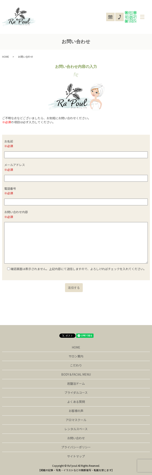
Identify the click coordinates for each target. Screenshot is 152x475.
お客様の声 (76, 411)
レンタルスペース (76, 429)
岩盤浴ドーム (76, 383)
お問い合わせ (76, 438)
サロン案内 (76, 356)
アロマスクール (76, 420)
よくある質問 (76, 401)
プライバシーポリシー (76, 447)
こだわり (76, 365)
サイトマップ (76, 456)
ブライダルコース (76, 392)
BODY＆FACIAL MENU (76, 374)
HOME (5, 56)
